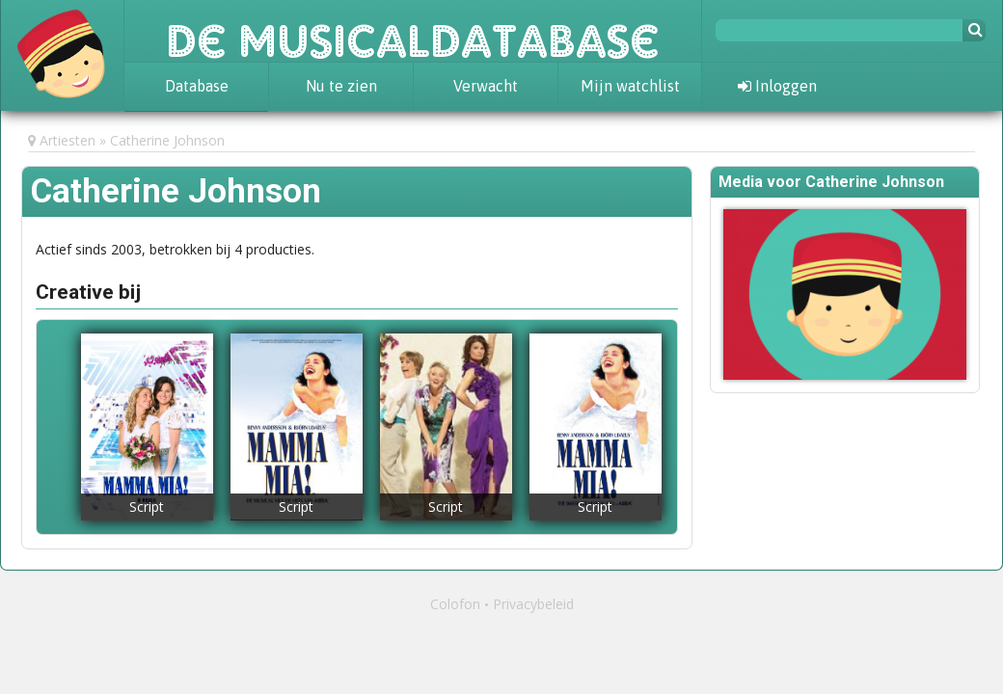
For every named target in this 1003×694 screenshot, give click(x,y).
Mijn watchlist (630, 85)
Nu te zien (341, 85)
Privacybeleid (533, 604)
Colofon (455, 604)
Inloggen (777, 85)
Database (197, 85)
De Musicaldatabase (413, 31)
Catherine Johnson (167, 140)
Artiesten (67, 140)
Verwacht (485, 85)
